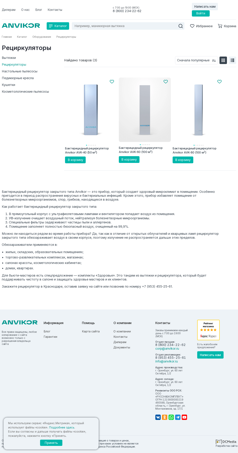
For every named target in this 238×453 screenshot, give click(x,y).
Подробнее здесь (61, 427)
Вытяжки (9, 57)
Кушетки (8, 84)
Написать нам (204, 6)
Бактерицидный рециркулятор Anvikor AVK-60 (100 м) (141, 150)
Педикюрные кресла (18, 78)
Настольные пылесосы (19, 71)
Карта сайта (91, 331)
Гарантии (50, 336)
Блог (47, 331)
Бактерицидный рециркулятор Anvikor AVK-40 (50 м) (87, 150)
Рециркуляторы (14, 64)
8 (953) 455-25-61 (170, 357)
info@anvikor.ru (166, 361)
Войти (200, 13)
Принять (51, 443)
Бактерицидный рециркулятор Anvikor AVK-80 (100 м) (194, 150)
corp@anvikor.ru (167, 348)
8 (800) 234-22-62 (127, 11)
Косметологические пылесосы (25, 91)
